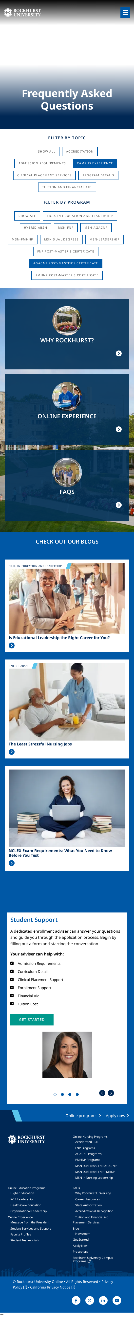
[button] (31, 1019)
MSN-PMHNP (22, 239)
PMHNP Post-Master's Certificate (67, 275)
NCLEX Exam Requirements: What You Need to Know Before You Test (60, 853)
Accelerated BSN (86, 1142)
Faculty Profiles (20, 1234)
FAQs (76, 1188)
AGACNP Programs (88, 1154)
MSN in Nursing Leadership (94, 1178)
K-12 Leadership (21, 1199)
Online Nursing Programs (90, 1137)
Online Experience (20, 1217)
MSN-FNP (66, 227)
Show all (27, 216)
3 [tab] (70, 1095)
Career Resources (87, 1199)
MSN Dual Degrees (61, 239)
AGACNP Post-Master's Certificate (65, 263)
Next (111, 1093)
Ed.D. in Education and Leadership (80, 216)
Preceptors (80, 1251)
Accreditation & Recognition (94, 1211)
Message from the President (29, 1222)
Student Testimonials (24, 1240)
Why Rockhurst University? (93, 1193)
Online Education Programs (26, 1188)
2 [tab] (63, 1095)
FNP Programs (85, 1148)
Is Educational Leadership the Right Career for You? (59, 637)
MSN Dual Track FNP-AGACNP (95, 1166)
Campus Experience (95, 163)
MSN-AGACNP (96, 227)
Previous (102, 1093)
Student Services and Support (30, 1228)
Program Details (98, 175)
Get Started (81, 1239)
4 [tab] (78, 1095)
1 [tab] (56, 1095)
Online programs (81, 1115)
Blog (76, 1228)
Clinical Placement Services (44, 175)
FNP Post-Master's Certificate (66, 251)
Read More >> (12, 645)
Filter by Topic (67, 137)
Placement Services (86, 1222)
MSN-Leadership (105, 239)
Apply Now (80, 1246)
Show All (46, 151)
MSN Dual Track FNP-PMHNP (95, 1172)
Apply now (115, 1115)
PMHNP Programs (87, 1160)
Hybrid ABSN (35, 227)
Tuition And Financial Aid (67, 187)
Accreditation (80, 151)
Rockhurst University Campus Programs (93, 1259)
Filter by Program (67, 202)
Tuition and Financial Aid (91, 1217)
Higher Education (22, 1193)
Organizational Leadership (28, 1211)
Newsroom (82, 1234)
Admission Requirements (42, 163)
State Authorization (88, 1205)
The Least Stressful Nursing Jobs (40, 744)
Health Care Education (25, 1205)
